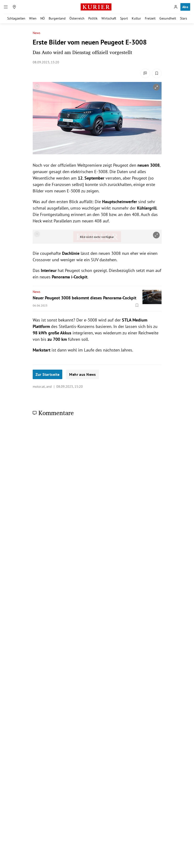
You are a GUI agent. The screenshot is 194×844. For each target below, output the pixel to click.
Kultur (136, 18)
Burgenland (57, 18)
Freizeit (150, 18)
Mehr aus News (82, 374)
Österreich (76, 18)
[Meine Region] (14, 7)
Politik (93, 18)
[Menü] (6, 7)
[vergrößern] (156, 87)
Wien (33, 18)
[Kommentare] (145, 73)
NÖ (42, 18)
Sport (124, 18)
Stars (183, 18)
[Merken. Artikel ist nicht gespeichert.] (157, 73)
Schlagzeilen (16, 18)
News (36, 33)
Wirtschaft (108, 18)
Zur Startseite (48, 374)
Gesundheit (167, 18)
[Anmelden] (175, 7)
